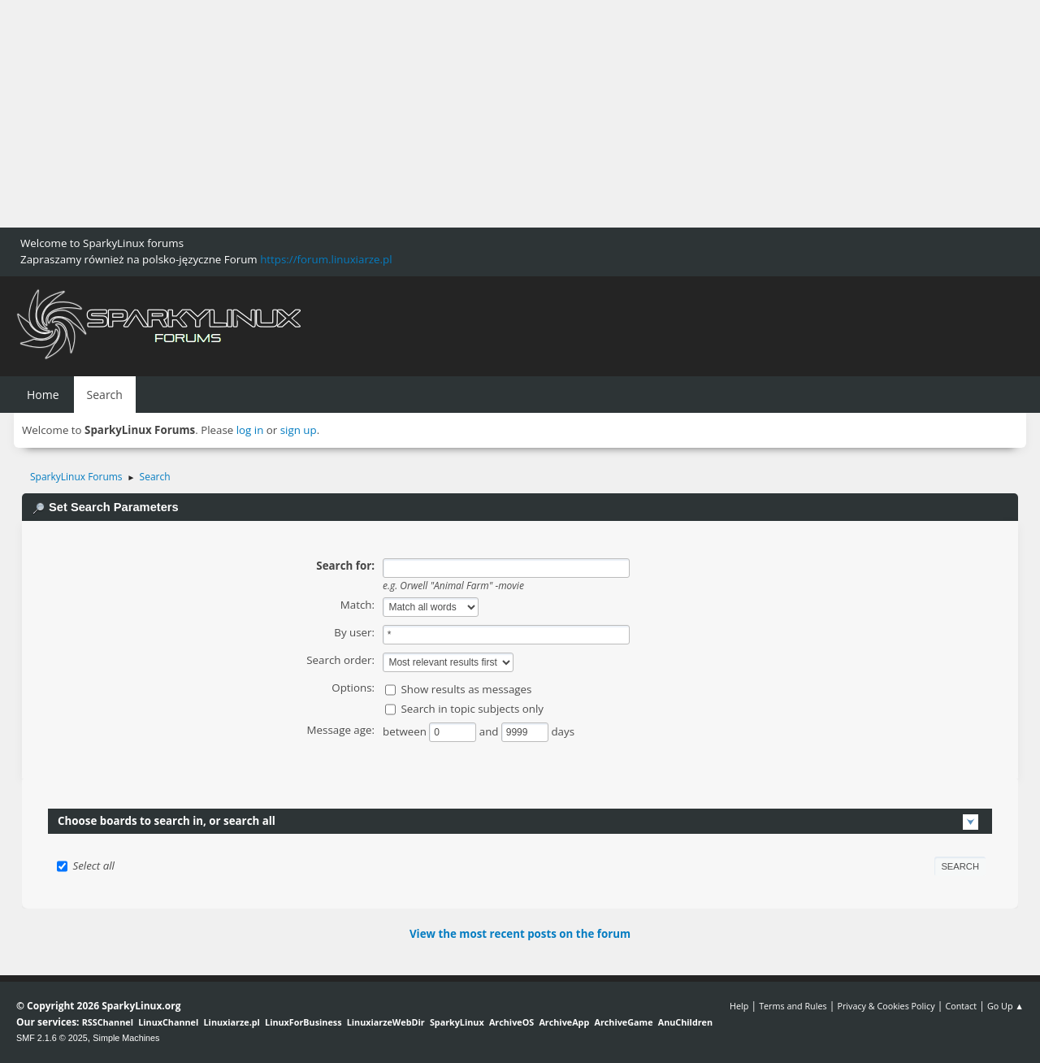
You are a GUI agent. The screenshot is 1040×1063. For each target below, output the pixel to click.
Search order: (340, 660)
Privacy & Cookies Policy (885, 1006)
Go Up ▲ (1005, 1006)
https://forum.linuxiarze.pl (326, 259)
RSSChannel (107, 1022)
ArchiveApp (564, 1022)
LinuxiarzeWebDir (386, 1022)
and (490, 731)
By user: (354, 632)
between (406, 731)
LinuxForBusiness (303, 1022)
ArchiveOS (511, 1022)
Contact (961, 1006)
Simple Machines (126, 1038)
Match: (357, 604)
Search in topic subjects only (472, 708)
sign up (298, 430)
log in (250, 430)
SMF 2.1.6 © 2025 (52, 1038)
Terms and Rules (793, 1006)
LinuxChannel (168, 1022)
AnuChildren (685, 1022)
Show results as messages (466, 689)
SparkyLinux (457, 1022)
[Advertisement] (487, 114)
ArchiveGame (623, 1022)
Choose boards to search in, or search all (166, 821)
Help (739, 1006)
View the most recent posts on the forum (520, 933)
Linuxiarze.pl (232, 1022)
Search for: (345, 565)
